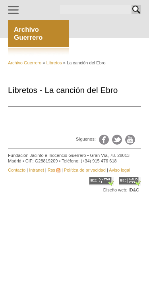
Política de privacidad (85, 170)
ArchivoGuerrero (28, 33)
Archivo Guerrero (24, 62)
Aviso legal (119, 170)
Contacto (16, 170)
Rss (54, 170)
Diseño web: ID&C (121, 189)
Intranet (36, 170)
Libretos (53, 62)
